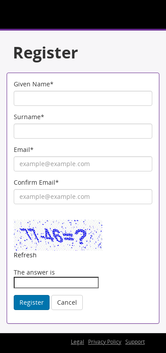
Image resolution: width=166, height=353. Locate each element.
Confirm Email (36, 182)
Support (135, 341)
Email (24, 149)
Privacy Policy (104, 341)
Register (31, 302)
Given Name (34, 84)
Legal (77, 341)
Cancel (67, 302)
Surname (29, 116)
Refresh (25, 255)
